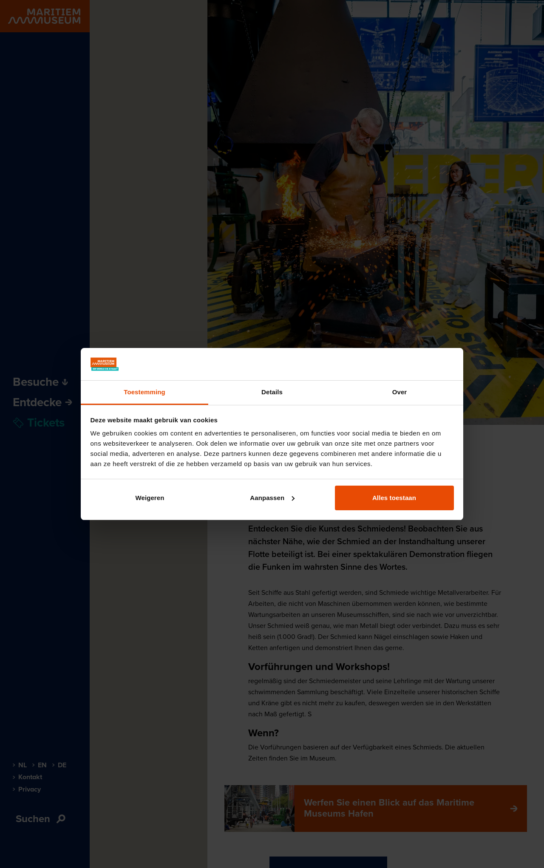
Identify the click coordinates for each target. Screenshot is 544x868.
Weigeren (149, 497)
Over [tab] (399, 392)
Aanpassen (272, 497)
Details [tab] (272, 392)
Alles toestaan (394, 497)
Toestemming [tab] (144, 392)
